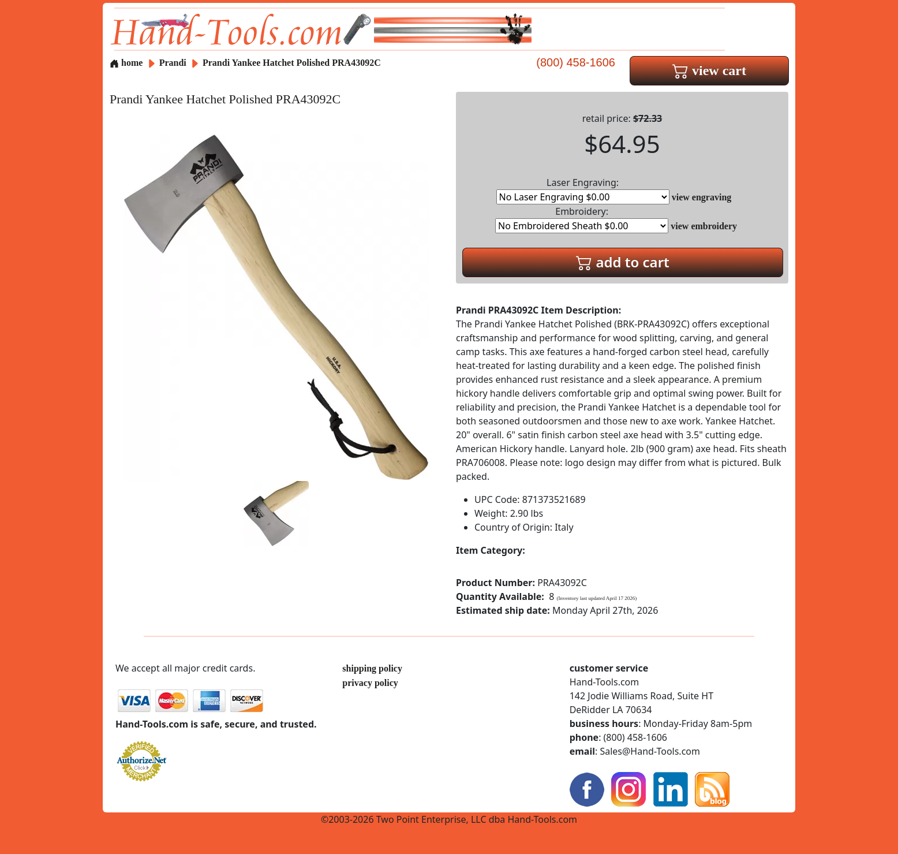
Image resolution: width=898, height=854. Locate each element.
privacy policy (370, 683)
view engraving (702, 197)
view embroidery (704, 226)
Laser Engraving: (582, 190)
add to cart (622, 261)
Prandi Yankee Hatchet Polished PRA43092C (292, 63)
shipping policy (372, 668)
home (126, 63)
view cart (709, 70)
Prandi (174, 63)
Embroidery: (581, 219)
